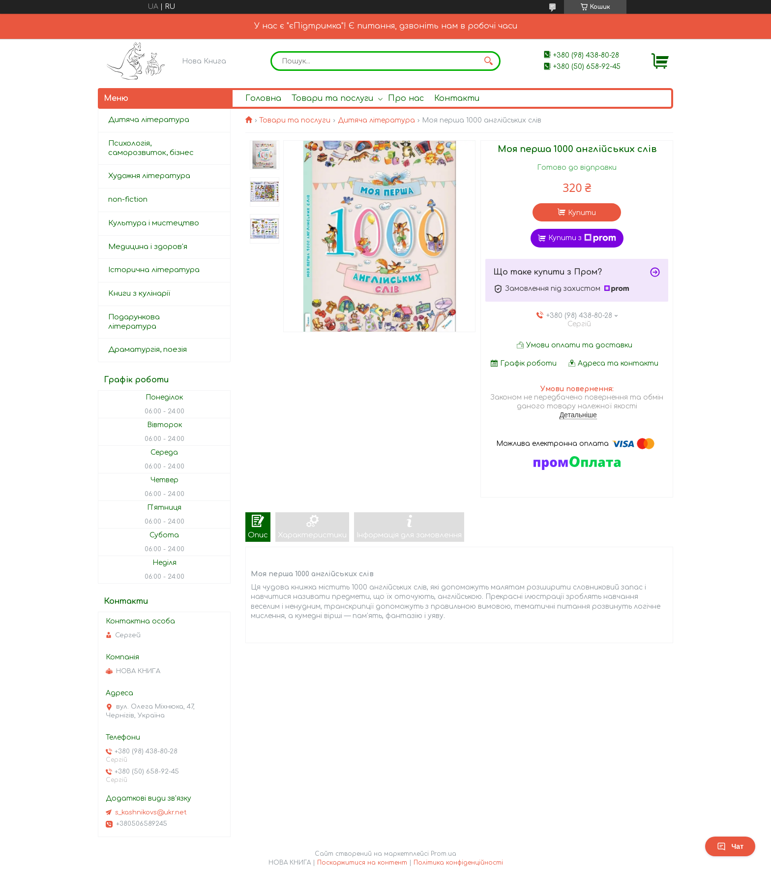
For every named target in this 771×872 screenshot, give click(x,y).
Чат (730, 846)
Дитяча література (376, 120)
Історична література (154, 270)
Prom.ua (443, 853)
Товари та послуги (332, 98)
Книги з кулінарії (139, 293)
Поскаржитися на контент (362, 862)
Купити (582, 213)
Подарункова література (134, 322)
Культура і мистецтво (153, 223)
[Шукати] (488, 61)
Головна (263, 98)
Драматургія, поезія (147, 349)
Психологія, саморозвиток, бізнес (151, 148)
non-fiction (128, 199)
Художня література (149, 176)
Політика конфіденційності (458, 862)
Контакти (456, 98)
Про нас (406, 98)
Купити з (582, 238)
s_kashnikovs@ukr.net (151, 812)
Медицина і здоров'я (147, 247)
